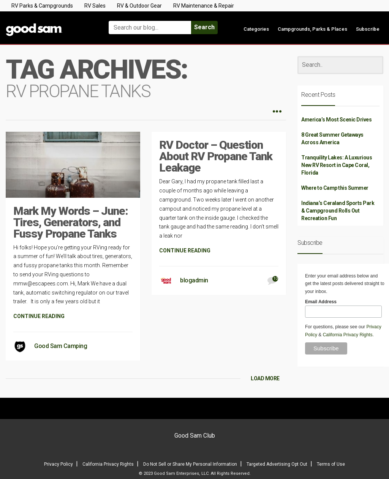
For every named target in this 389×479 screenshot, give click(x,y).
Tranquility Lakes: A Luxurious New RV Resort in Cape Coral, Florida (336, 165)
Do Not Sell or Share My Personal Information (190, 464)
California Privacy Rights (348, 334)
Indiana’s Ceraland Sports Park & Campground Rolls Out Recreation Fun (337, 210)
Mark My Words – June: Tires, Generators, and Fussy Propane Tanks (70, 222)
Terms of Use (331, 464)
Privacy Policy (58, 464)
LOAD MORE (265, 378)
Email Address (321, 301)
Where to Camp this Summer (334, 188)
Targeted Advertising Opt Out (277, 464)
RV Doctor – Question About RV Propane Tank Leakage (215, 156)
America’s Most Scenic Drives (336, 120)
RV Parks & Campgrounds (42, 6)
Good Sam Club (194, 435)
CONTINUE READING (39, 316)
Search (204, 27)
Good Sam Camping (60, 346)
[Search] (340, 65)
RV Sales (95, 6)
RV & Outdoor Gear (139, 6)
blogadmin (194, 280)
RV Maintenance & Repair (203, 6)
